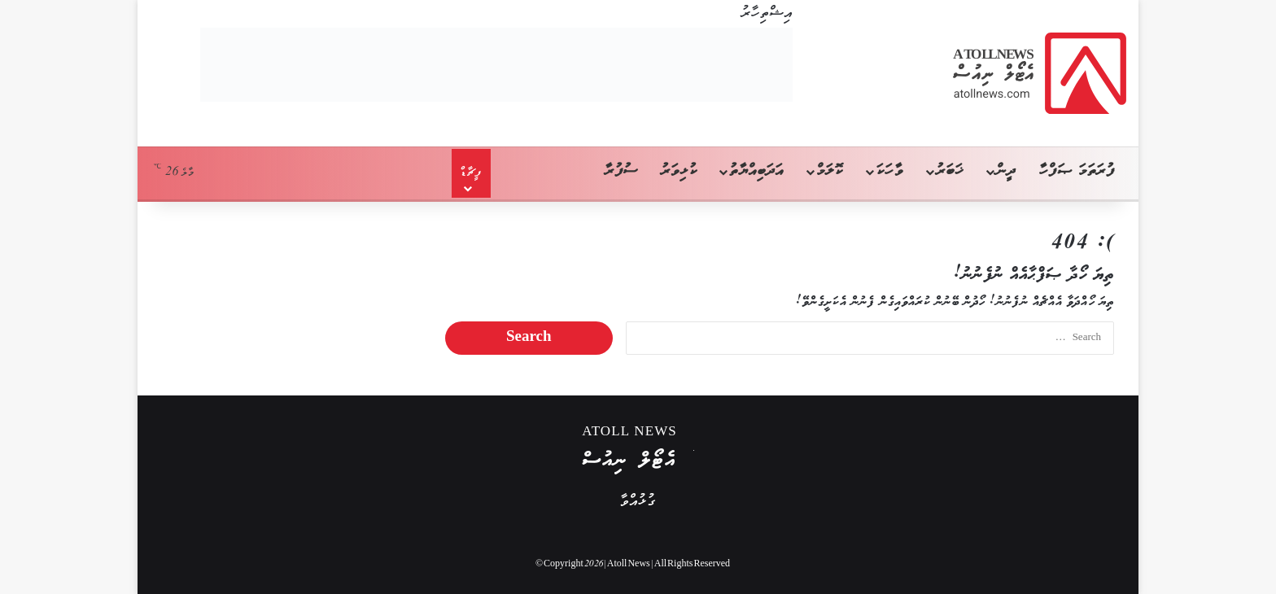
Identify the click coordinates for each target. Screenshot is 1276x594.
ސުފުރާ (621, 171)
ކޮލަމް (829, 171)
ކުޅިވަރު (679, 171)
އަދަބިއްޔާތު (756, 171)
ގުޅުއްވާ (638, 502)
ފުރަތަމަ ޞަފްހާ (1077, 171)
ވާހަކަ (889, 171)
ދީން (1006, 171)
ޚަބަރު (950, 171)
